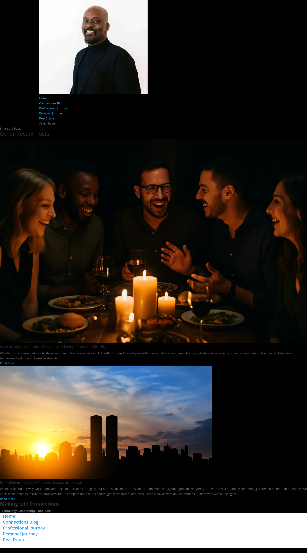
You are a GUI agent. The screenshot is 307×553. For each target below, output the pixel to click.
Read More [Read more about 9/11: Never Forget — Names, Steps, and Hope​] (7, 499)
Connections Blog (51, 103)
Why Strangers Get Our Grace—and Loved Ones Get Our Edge (54, 346)
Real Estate (46, 118)
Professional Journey (53, 108)
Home (43, 98)
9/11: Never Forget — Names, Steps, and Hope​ (41, 482)
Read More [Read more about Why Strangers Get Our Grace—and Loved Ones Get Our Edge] (7, 363)
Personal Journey (51, 113)
